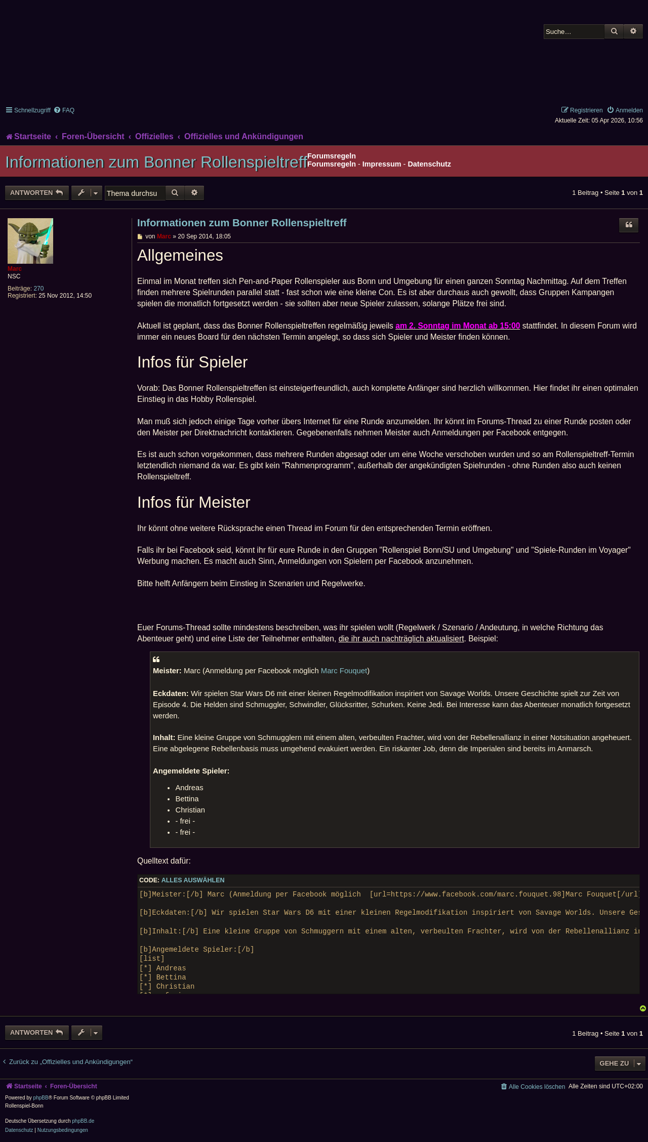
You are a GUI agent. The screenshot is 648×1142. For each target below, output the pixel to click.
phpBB (41, 1097)
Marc (15, 268)
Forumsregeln (331, 164)
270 (38, 288)
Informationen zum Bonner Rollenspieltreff (156, 162)
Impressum (381, 164)
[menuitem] (63, 110)
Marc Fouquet (344, 671)
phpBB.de (83, 1121)
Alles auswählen (193, 880)
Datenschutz (429, 164)
